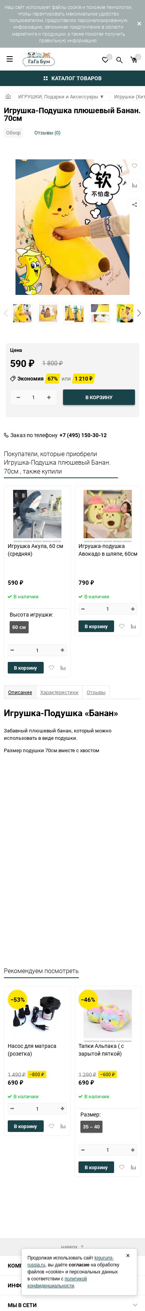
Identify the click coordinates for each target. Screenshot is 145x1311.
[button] (139, 313)
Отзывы (96, 692)
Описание (20, 692)
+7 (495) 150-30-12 (83, 435)
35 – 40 (91, 1127)
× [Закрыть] (128, 1255)
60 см (19, 627)
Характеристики (59, 692)
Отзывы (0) (47, 132)
